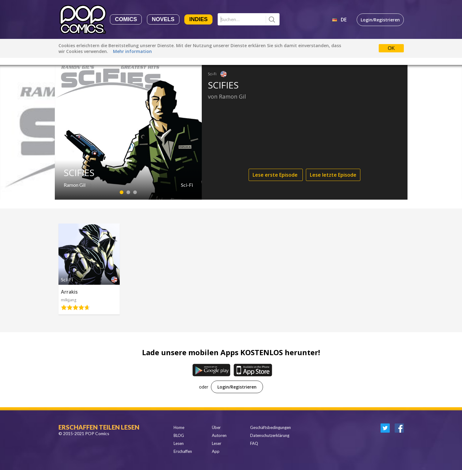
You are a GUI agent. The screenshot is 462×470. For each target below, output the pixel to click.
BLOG (179, 435)
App (216, 451)
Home (179, 427)
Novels (163, 19)
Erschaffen (183, 451)
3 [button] (134, 192)
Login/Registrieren (380, 20)
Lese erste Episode (276, 174)
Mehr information (132, 51)
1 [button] (121, 192)
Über (216, 427)
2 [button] (128, 192)
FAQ (254, 443)
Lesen (179, 443)
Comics (126, 19)
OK (391, 48)
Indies (198, 19)
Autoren (219, 435)
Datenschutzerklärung (269, 435)
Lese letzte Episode (333, 174)
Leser (216, 443)
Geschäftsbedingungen (270, 427)
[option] (231, 132)
